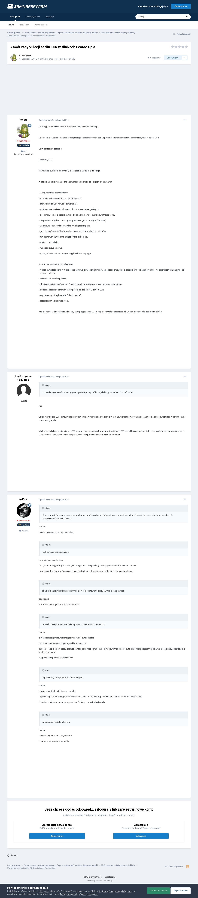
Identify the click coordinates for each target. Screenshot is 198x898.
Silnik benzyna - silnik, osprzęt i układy (57, 59)
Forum (11, 25)
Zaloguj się (141, 836)
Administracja (41, 25)
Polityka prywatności (92, 877)
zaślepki (58, 149)
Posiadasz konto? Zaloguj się (153, 6)
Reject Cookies (180, 890)
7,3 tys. (23, 531)
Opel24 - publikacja (91, 171)
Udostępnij (154, 58)
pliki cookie (44, 891)
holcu (28, 56)
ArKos (23, 499)
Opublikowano (54, 120)
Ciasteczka (110, 877)
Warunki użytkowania (88, 894)
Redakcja (50, 16)
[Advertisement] (99, 89)
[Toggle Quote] (43, 385)
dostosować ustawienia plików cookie (116, 891)
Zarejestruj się (180, 6)
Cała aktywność (33, 16)
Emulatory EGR (45, 160)
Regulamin (24, 25)
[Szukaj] (152, 16)
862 (24, 151)
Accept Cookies (157, 890)
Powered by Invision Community (99, 881)
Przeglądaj (15, 18)
